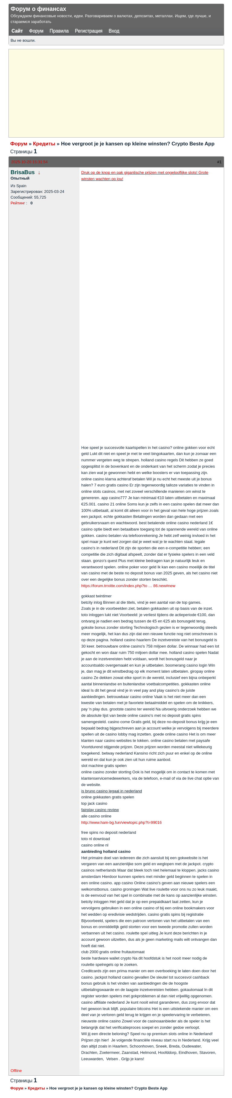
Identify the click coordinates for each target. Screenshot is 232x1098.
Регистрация (88, 31)
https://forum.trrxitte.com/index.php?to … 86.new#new (128, 585)
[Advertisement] (121, 92)
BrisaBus (23, 172)
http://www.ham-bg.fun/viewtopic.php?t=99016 (121, 822)
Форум (36, 31)
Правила (59, 31)
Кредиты (44, 144)
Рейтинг (18, 203)
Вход (114, 31)
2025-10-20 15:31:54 (29, 162)
